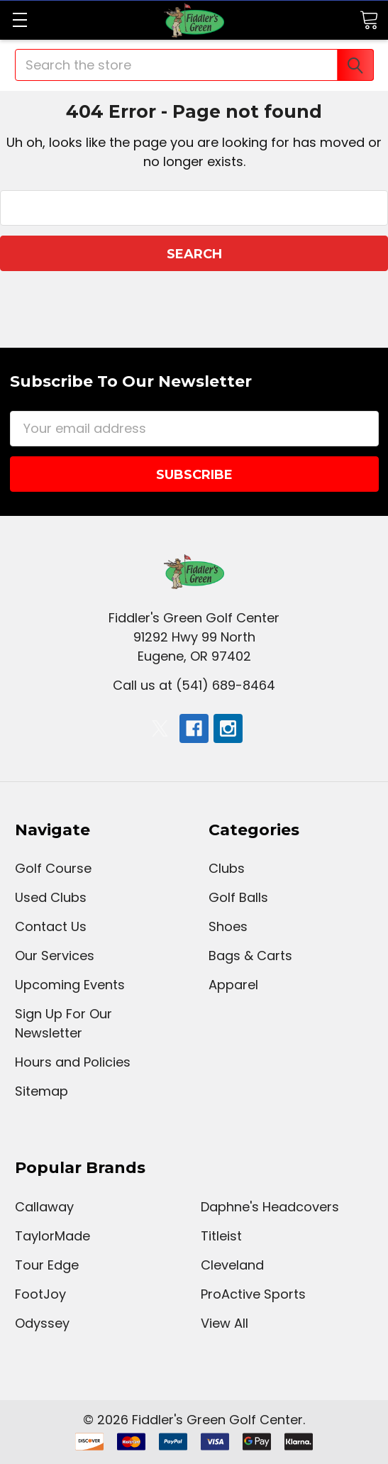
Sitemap (41, 1091)
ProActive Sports (253, 1294)
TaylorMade (52, 1236)
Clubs (227, 868)
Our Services (54, 955)
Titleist (221, 1236)
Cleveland (232, 1265)
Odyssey (42, 1323)
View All (224, 1323)
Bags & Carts (250, 955)
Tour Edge (47, 1265)
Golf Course (53, 868)
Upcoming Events (70, 985)
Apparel (233, 985)
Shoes (228, 926)
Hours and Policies (73, 1062)
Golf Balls (238, 897)
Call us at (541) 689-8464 (194, 685)
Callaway (44, 1207)
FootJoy (40, 1294)
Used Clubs (51, 897)
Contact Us (51, 926)
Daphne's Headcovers (270, 1207)
